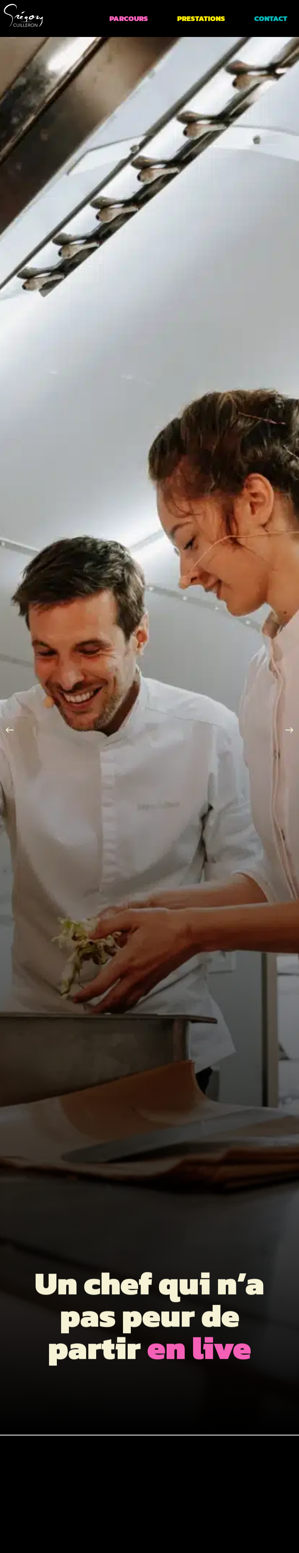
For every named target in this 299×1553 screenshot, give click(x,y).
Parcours (128, 18)
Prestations (201, 18)
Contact (270, 18)
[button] (10, 730)
